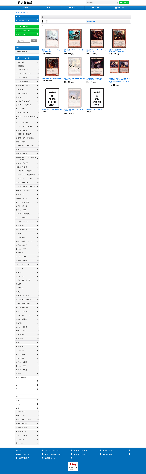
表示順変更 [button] (91, 22)
